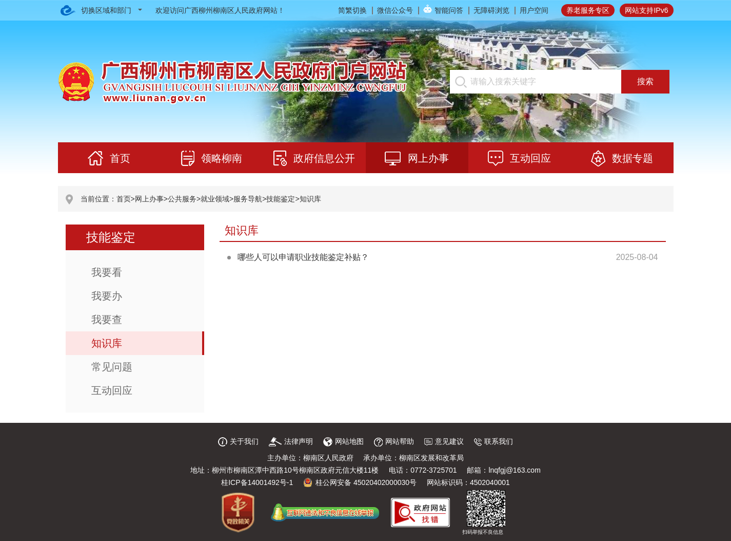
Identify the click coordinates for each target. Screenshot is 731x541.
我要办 (106, 296)
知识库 (310, 199)
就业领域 (215, 199)
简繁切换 (352, 10)
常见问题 (111, 366)
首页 (123, 199)
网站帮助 (394, 441)
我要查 (106, 319)
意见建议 (444, 441)
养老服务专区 (587, 10)
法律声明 (291, 441)
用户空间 (534, 10)
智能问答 (448, 10)
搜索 (645, 81)
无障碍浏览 (491, 10)
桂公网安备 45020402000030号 (360, 482)
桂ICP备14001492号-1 (257, 482)
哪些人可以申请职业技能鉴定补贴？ (303, 257)
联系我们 (493, 441)
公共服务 (182, 199)
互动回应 (111, 390)
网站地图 (343, 441)
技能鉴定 (280, 199)
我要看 (106, 272)
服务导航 (247, 199)
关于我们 (238, 441)
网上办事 (149, 199)
